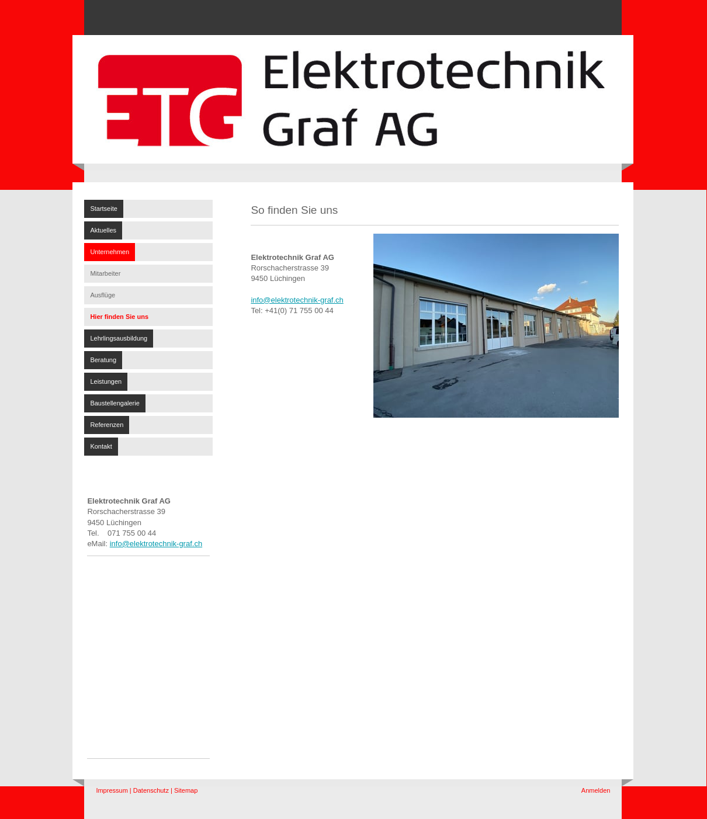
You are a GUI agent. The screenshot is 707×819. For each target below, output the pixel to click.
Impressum (111, 790)
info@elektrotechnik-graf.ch (156, 543)
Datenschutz (151, 790)
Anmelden (596, 790)
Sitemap (185, 790)
